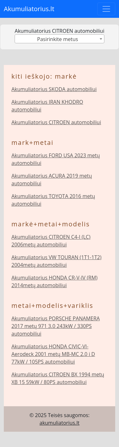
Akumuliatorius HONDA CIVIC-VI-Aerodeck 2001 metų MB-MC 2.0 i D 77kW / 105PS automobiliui (53, 354)
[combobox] (59, 38)
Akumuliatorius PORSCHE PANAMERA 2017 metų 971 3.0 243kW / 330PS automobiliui (55, 326)
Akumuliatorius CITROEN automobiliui (56, 122)
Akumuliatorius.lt (29, 8)
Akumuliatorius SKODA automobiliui (54, 89)
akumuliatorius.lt (60, 422)
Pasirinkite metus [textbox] (57, 39)
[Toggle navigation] (106, 9)
